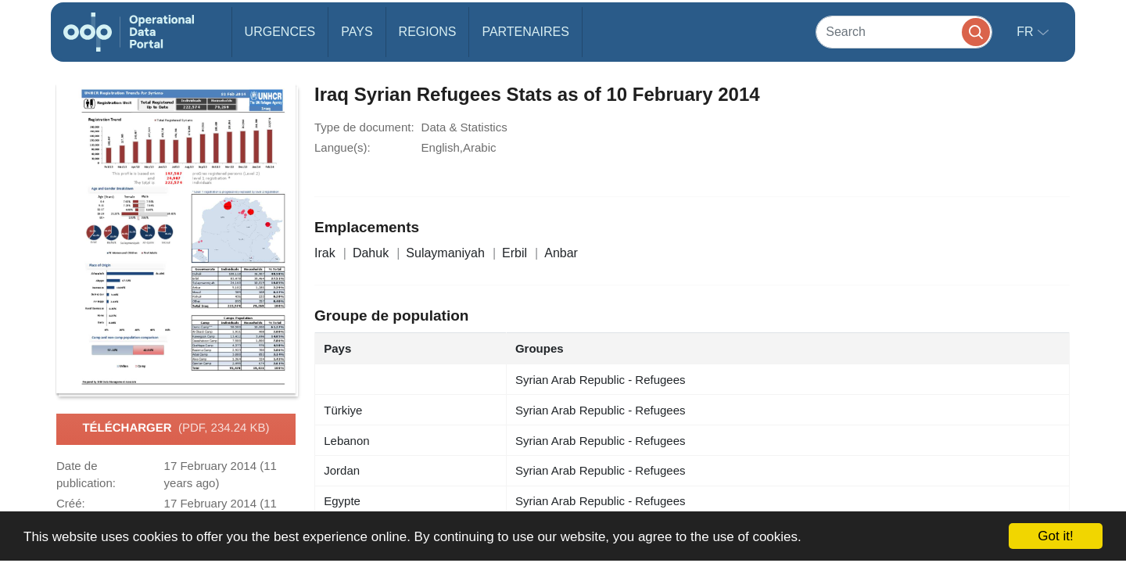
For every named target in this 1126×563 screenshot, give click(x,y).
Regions (428, 31)
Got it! (1055, 536)
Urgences (280, 31)
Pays (356, 31)
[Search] (904, 32)
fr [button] (1027, 31)
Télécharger (175, 428)
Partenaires (525, 31)
